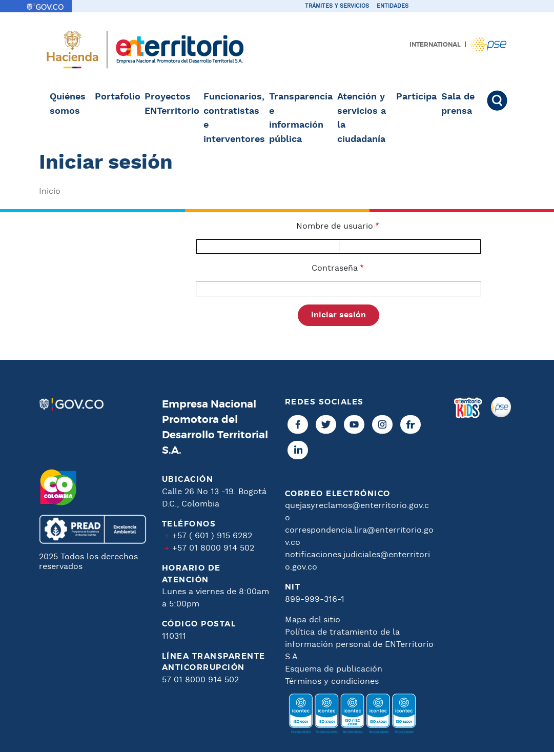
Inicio (49, 191)
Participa (415, 97)
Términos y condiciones (332, 681)
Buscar (495, 100)
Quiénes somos (68, 104)
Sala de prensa (458, 104)
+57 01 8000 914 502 (213, 549)
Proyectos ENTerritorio (171, 104)
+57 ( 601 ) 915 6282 (212, 536)
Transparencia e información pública (300, 118)
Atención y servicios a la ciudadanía (361, 118)
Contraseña (335, 268)
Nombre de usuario (334, 226)
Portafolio (116, 97)
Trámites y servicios (337, 6)
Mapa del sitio (312, 620)
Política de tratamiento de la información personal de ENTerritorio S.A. (359, 644)
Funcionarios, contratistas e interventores (233, 118)
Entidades (392, 6)
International (435, 45)
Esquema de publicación (333, 669)
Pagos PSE (488, 44)
